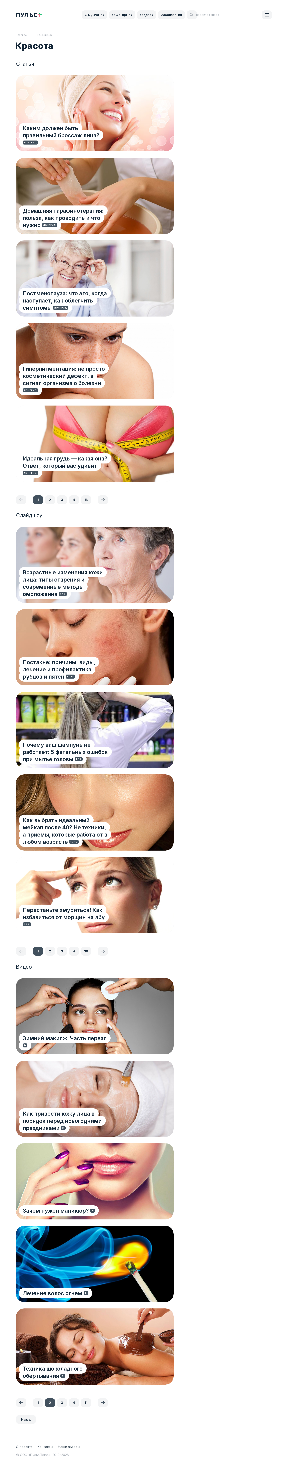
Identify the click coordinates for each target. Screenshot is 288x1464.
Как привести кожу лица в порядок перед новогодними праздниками (81, 1124)
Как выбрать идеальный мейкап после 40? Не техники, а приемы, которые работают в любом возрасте (83, 834)
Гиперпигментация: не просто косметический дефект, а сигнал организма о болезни (85, 382)
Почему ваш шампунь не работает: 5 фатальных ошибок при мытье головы (76, 755)
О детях (146, 15)
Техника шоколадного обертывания (72, 1375)
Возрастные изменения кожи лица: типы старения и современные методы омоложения (79, 586)
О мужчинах (94, 15)
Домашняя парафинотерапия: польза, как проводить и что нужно (80, 221)
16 (86, 500)
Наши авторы (69, 1447)
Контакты (45, 1447)
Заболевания (171, 15)
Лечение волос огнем (53, 1292)
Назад (26, 1419)
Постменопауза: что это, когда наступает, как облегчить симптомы (81, 304)
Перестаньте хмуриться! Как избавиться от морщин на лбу (84, 920)
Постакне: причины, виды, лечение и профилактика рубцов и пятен (75, 672)
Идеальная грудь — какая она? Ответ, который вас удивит (76, 469)
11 (86, 1403)
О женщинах (122, 15)
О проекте (24, 1447)
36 (86, 951)
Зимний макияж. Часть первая (66, 1045)
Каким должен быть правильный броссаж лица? (82, 138)
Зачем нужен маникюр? (57, 1210)
